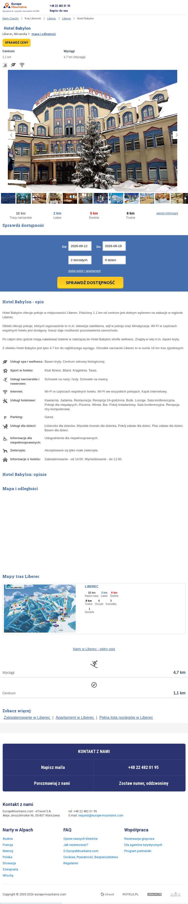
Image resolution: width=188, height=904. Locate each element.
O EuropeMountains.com (80, 851)
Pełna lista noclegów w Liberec (126, 717)
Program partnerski (137, 851)
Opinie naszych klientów (80, 838)
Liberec (51, 18)
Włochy (8, 875)
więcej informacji (167, 213)
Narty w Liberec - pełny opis (94, 649)
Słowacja (9, 863)
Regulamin (70, 863)
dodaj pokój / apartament (84, 271)
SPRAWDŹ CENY (16, 42)
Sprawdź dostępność (90, 282)
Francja (8, 845)
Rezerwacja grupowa (139, 838)
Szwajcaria (10, 869)
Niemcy (8, 851)
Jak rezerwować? (75, 845)
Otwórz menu (182, 8)
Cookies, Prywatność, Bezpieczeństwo (90, 857)
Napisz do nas (59, 11)
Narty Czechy (10, 18)
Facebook (136, 813)
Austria (8, 838)
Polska (7, 857)
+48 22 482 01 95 (60, 6)
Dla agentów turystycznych (143, 845)
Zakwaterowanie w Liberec (27, 717)
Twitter (146, 813)
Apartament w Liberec (75, 717)
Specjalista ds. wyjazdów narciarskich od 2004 (21, 7)
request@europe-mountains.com (100, 815)
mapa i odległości (44, 34)
